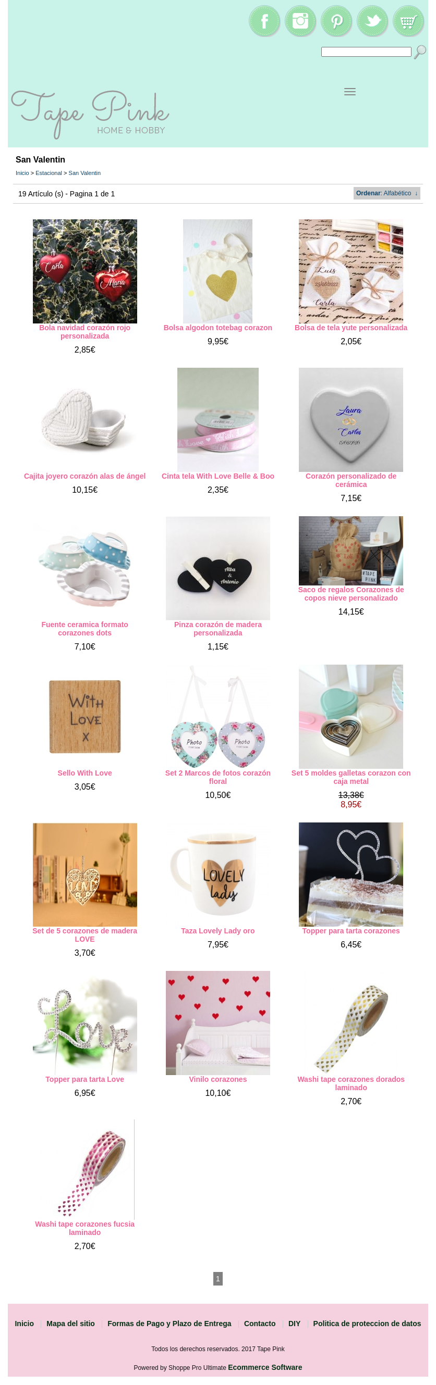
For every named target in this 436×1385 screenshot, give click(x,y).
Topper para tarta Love (84, 1079)
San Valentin (85, 173)
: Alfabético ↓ (387, 193)
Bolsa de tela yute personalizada (351, 327)
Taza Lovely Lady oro (218, 931)
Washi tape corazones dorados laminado (351, 1083)
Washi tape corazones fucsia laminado (85, 1228)
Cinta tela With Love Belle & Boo (218, 476)
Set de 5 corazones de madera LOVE (84, 935)
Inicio (22, 173)
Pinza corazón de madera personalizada (218, 628)
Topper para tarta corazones (351, 931)
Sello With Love (85, 773)
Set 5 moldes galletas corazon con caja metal (351, 777)
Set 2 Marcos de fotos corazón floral (218, 777)
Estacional (48, 173)
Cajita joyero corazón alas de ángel (85, 476)
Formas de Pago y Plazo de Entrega (169, 1323)
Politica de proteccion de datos (367, 1323)
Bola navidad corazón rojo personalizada (84, 331)
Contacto (260, 1323)
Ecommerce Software (265, 1367)
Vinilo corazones (218, 1079)
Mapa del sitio (70, 1323)
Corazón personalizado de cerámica (351, 480)
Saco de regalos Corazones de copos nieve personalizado (351, 593)
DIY (294, 1323)
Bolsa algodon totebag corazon (218, 327)
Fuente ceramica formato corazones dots (84, 628)
